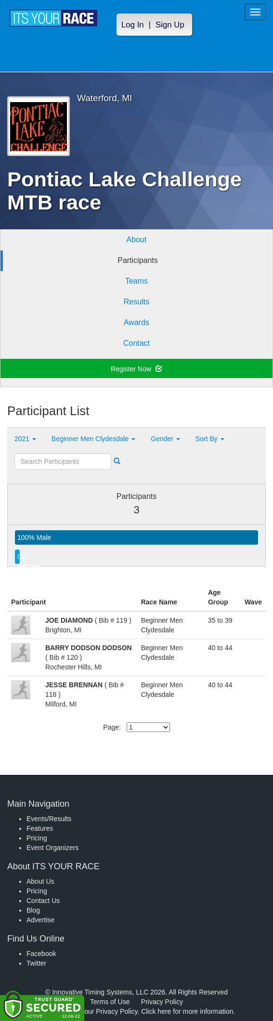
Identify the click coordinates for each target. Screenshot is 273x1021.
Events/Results (48, 819)
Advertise (40, 920)
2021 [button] (25, 439)
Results (136, 302)
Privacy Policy (162, 1002)
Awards (136, 322)
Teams (136, 281)
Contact (136, 343)
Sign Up (170, 24)
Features (39, 828)
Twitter (36, 963)
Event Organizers (52, 847)
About (137, 240)
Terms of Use (110, 1002)
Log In (132, 24)
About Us (40, 881)
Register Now (136, 369)
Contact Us (43, 900)
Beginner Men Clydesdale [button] (93, 439)
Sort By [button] (209, 439)
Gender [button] (165, 439)
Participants (137, 260)
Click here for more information (187, 1011)
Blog (33, 910)
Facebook (41, 953)
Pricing (36, 838)
